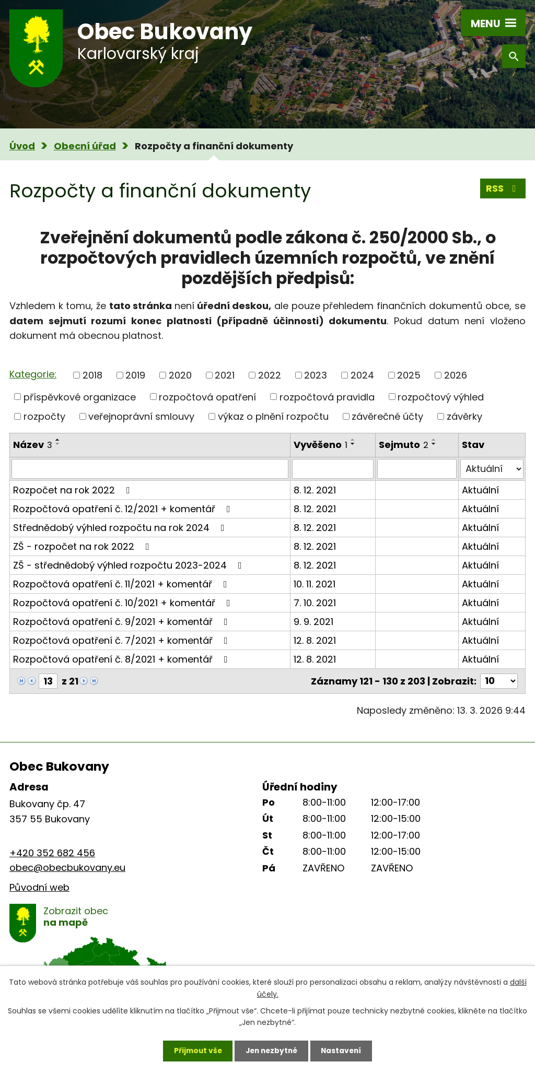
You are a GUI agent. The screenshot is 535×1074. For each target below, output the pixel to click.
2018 (92, 375)
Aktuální (480, 490)
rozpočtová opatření (207, 396)
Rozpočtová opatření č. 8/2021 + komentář (122, 659)
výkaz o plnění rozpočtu (273, 416)
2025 (409, 375)
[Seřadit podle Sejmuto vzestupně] (434, 440)
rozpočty (44, 416)
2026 (455, 375)
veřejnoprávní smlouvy (141, 416)
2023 (315, 375)
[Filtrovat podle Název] (149, 469)
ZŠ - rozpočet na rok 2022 (83, 546)
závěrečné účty (387, 416)
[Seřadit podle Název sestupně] (58, 444)
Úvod (22, 145)
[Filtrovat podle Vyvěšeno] (333, 469)
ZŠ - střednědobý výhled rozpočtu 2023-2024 (129, 565)
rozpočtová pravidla (327, 396)
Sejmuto (403, 444)
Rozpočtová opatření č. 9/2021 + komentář (122, 621)
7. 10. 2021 (315, 602)
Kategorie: (32, 374)
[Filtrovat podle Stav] (492, 469)
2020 (180, 375)
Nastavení (344, 1050)
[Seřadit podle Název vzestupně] (58, 440)
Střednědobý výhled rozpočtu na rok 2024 (121, 527)
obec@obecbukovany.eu (67, 867)
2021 (225, 375)
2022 (269, 375)
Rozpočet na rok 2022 (73, 490)
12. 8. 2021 (315, 640)
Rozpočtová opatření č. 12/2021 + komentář (124, 508)
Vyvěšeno (320, 444)
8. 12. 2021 (315, 490)
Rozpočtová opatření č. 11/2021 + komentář (122, 584)
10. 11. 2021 (314, 584)
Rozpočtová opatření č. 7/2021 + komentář (122, 640)
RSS (503, 188)
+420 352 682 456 (52, 852)
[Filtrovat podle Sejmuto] (417, 469)
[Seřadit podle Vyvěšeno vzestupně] (353, 440)
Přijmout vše (195, 1050)
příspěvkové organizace (80, 396)
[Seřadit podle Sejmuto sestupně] (434, 444)
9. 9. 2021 (313, 621)
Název (32, 444)
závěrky (464, 416)
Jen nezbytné (271, 1050)
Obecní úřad (85, 145)
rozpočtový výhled (441, 396)
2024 (362, 375)
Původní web (39, 887)
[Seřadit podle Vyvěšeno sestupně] (353, 444)
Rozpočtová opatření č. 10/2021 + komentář (124, 602)
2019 (135, 375)
